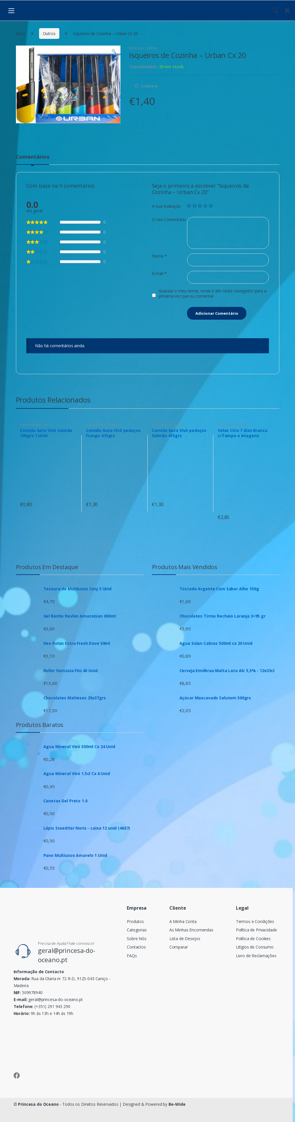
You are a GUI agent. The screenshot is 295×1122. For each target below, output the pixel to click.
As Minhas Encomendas (191, 930)
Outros (49, 33)
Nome (159, 256)
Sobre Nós (136, 938)
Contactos (136, 947)
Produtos (135, 921)
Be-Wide (177, 1104)
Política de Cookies (253, 938)
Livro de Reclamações (256, 955)
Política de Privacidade (256, 930)
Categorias (137, 930)
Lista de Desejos (184, 938)
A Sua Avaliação (166, 206)
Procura (275, 10)
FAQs (132, 955)
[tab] (32, 159)
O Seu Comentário (169, 219)
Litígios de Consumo (255, 947)
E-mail (159, 273)
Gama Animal (30, 424)
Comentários (32, 157)
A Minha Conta (183, 921)
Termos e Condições (255, 921)
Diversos (136, 48)
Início (20, 33)
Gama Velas (227, 424)
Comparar (149, 85)
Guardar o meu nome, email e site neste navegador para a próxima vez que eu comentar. (212, 293)
